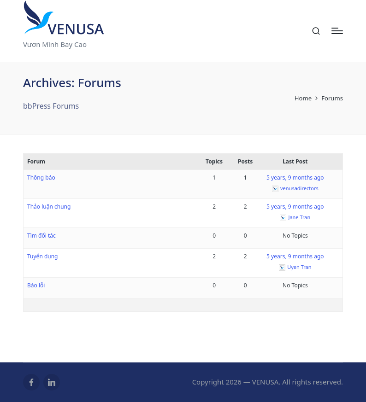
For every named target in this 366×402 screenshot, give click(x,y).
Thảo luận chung (49, 206)
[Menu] (337, 31)
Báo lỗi (36, 285)
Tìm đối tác (41, 235)
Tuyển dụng (42, 256)
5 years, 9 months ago (295, 177)
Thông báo (41, 177)
